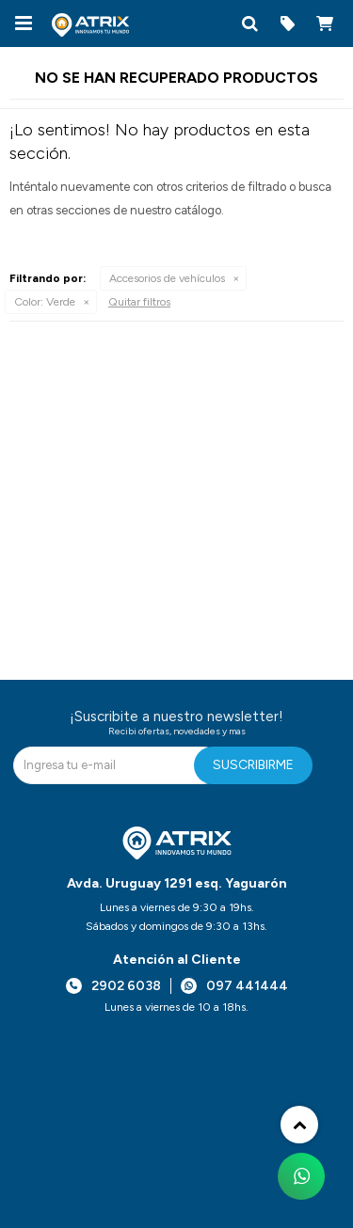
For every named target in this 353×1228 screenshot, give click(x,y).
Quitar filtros (139, 301)
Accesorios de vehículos (167, 278)
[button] (249, 23)
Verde (44, 301)
